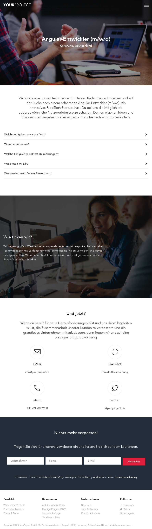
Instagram (127, 513)
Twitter (125, 509)
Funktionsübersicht (13, 509)
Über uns (86, 505)
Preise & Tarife (11, 513)
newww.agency (125, 525)
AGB (73, 525)
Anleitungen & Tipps (53, 505)
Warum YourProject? (14, 505)
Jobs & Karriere (89, 509)
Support (65, 525)
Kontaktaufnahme (90, 513)
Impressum (81, 525)
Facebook (127, 505)
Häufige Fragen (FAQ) (54, 509)
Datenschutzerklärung (126, 477)
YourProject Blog (51, 517)
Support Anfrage (51, 513)
